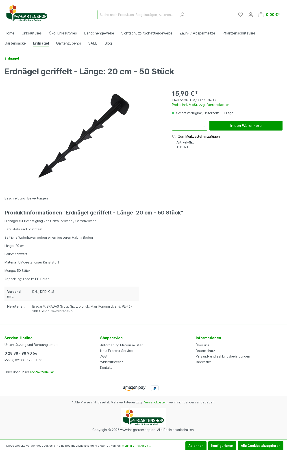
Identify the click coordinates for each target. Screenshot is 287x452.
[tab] (14, 198)
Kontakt (106, 367)
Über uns (202, 345)
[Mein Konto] (251, 14)
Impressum (203, 362)
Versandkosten (155, 402)
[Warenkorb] (269, 14)
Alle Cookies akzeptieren (260, 446)
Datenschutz (205, 351)
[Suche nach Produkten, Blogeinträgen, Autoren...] (137, 14)
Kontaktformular (42, 372)
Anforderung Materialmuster (121, 345)
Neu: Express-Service (116, 351)
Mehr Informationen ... (136, 445)
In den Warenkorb (246, 125)
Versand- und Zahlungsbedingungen (223, 356)
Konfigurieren (222, 446)
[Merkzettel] (240, 14)
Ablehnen (196, 446)
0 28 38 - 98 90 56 (20, 353)
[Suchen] (182, 14)
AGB (103, 356)
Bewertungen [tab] (37, 198)
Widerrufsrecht (111, 362)
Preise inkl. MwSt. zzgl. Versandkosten (201, 105)
